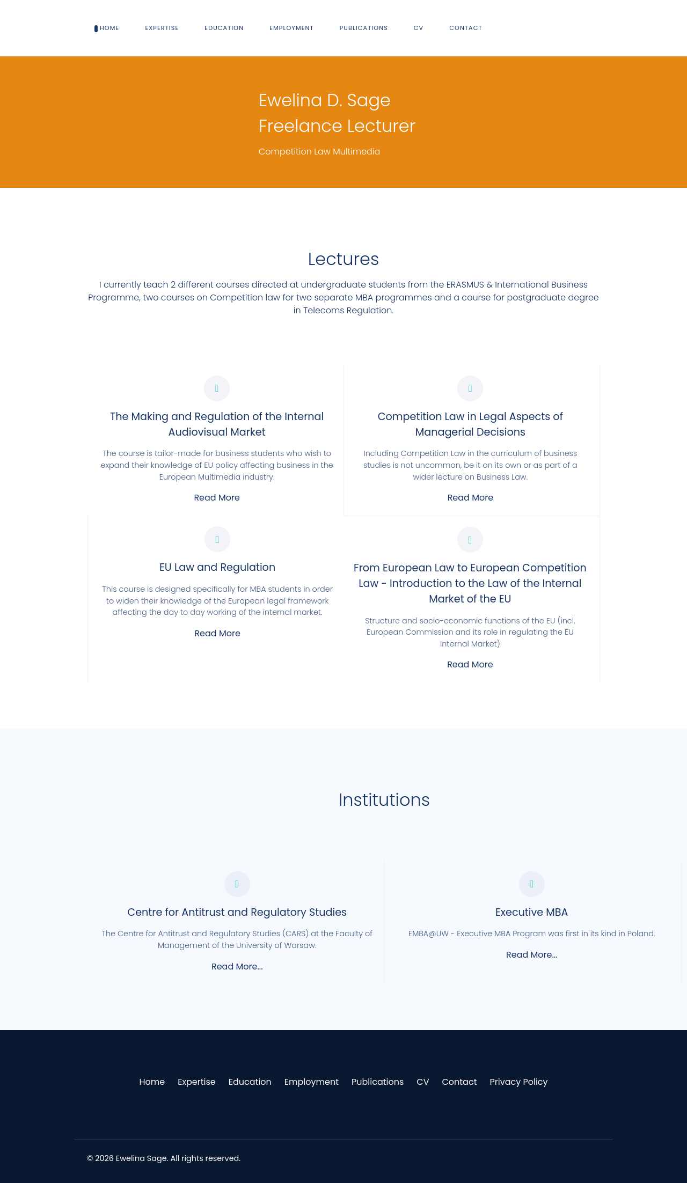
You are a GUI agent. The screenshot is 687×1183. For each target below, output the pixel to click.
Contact (459, 1082)
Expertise (197, 1082)
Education (250, 1082)
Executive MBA (531, 912)
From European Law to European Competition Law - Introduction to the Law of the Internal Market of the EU (470, 583)
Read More (216, 497)
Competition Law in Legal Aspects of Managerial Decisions (470, 424)
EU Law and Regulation (217, 567)
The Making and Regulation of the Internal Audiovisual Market (217, 424)
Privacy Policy (518, 1082)
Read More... (237, 966)
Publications (378, 1082)
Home (152, 1082)
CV (422, 1082)
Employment (311, 1082)
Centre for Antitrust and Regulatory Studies (237, 912)
